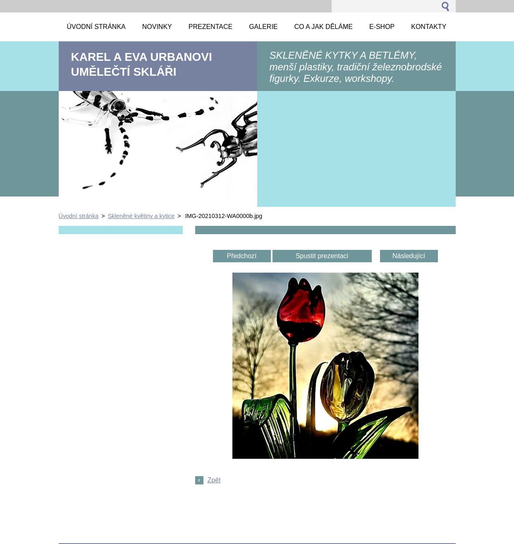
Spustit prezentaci (322, 255)
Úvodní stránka (79, 216)
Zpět (214, 480)
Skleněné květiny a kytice (141, 216)
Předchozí (241, 255)
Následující (408, 255)
